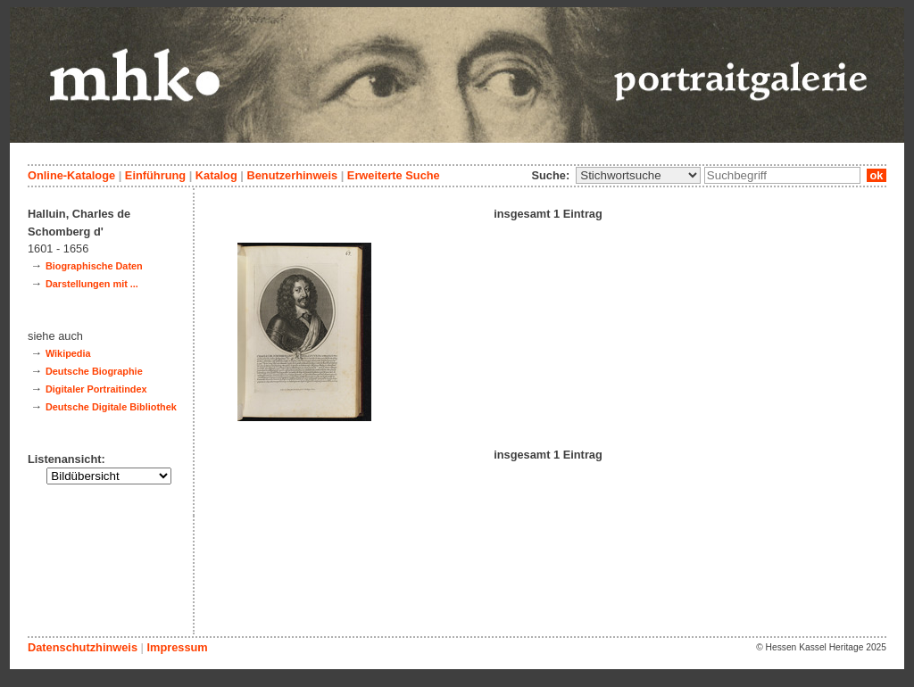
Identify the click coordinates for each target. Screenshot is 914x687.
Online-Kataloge (71, 175)
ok (876, 175)
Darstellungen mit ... (92, 283)
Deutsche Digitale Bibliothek (111, 406)
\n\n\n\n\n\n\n (638, 175)
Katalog (216, 175)
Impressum (176, 647)
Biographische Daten (94, 266)
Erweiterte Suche (393, 175)
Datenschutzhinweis (82, 647)
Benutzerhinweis (291, 175)
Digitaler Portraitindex (96, 389)
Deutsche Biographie (94, 371)
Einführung (155, 175)
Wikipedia (68, 353)
